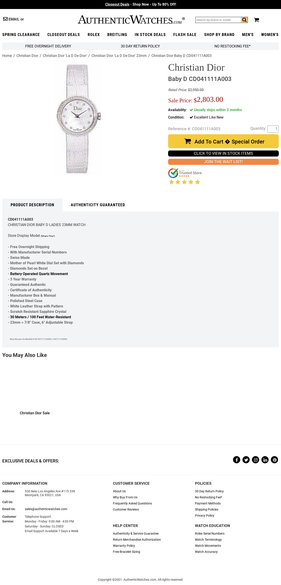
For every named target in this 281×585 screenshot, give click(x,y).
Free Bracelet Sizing (126, 552)
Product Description (32, 205)
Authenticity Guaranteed (98, 205)
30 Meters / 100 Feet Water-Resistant (40, 317)
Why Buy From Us (125, 497)
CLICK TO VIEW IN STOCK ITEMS (223, 153)
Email (14, 19)
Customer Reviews (126, 509)
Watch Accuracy (206, 552)
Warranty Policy (124, 546)
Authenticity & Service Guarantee (136, 534)
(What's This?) (48, 236)
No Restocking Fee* (233, 46)
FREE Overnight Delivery (48, 46)
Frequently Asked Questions (132, 503)
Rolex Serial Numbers (209, 534)
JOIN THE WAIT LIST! (223, 161)
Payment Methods (208, 503)
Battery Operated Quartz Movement (39, 274)
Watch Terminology (208, 540)
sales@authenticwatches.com (46, 509)
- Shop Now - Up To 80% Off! (140, 4)
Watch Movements (208, 546)
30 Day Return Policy (209, 491)
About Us (119, 491)
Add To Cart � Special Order (229, 142)
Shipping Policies (206, 509)
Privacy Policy (204, 516)
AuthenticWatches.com (131, 19)
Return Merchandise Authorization (137, 540)
